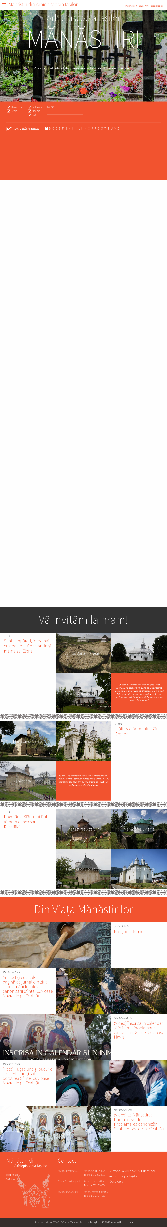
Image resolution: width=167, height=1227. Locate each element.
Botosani (37, 107)
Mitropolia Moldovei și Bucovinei (132, 1171)
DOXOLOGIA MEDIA (63, 1222)
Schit (14, 111)
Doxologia (116, 1182)
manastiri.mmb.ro (122, 1222)
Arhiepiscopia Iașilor (154, 5)
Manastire (16, 107)
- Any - (23, 128)
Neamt (36, 111)
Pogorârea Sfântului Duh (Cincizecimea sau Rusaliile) (26, 822)
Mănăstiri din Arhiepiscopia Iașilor (42, 4)
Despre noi (130, 5)
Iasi (34, 114)
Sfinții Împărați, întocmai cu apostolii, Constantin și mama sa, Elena (27, 646)
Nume (50, 106)
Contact (140, 5)
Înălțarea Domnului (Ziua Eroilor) (138, 731)
